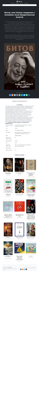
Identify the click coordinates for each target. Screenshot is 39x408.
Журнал (26, 3)
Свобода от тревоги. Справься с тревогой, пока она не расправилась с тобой (8, 216)
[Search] (19, 5)
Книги (29, 132)
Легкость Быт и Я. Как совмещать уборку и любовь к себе (31, 195)
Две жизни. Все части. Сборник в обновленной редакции (31, 174)
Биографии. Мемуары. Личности (22, 133)
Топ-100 (12, 3)
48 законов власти (19, 237)
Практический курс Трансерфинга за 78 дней (19, 215)
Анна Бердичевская (19, 130)
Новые (17, 3)
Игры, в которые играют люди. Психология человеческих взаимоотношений (19, 258)
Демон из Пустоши (31, 237)
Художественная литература (21, 132)
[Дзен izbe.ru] (26, 269)
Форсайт (8, 237)
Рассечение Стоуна (19, 194)
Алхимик (31, 256)
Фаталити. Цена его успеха (19, 173)
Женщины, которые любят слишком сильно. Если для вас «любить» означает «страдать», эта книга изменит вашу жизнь (31, 216)
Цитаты (21, 3)
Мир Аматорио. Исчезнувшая (8, 173)
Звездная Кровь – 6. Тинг (8, 256)
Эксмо (16, 140)
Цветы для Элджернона (8, 194)
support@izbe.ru (33, 267)
